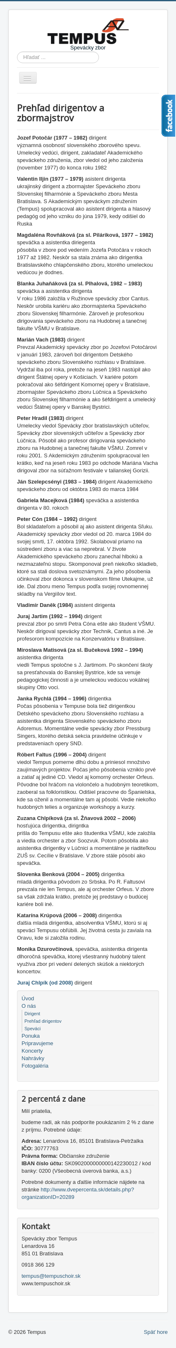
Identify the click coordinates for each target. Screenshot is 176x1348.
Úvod (28, 998)
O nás (29, 1006)
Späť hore (156, 1332)
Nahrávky (33, 1058)
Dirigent (32, 1013)
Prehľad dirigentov (42, 1021)
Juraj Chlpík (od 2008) (45, 983)
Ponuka (31, 1036)
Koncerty (32, 1051)
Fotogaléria (35, 1066)
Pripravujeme (37, 1043)
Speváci (32, 1028)
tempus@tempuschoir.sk (51, 1276)
